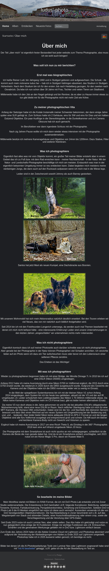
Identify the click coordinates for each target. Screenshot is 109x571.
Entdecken (27, 26)
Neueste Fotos (43, 26)
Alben (15, 26)
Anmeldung (101, 26)
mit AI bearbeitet (26, 548)
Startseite (7, 35)
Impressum (48, 559)
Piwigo (59, 555)
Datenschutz (60, 559)
